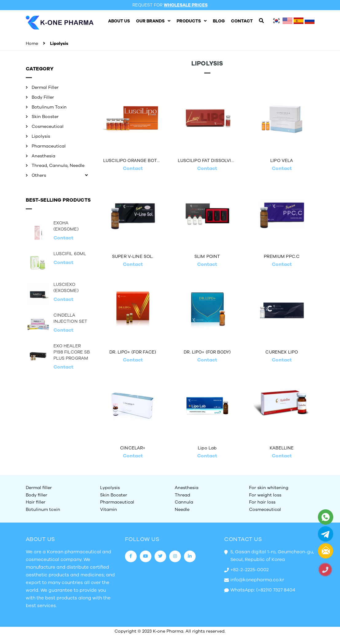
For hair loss (262, 502)
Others (39, 175)
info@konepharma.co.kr (257, 580)
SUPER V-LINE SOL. (132, 256)
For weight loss (265, 495)
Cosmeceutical (48, 126)
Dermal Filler (45, 87)
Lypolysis (110, 488)
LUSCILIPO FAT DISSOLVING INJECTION (221, 161)
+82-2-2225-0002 (249, 570)
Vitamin (108, 509)
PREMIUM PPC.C (281, 256)
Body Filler (43, 97)
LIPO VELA (281, 161)
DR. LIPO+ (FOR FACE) (132, 352)
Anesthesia (43, 156)
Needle (182, 509)
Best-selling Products (58, 200)
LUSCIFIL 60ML (69, 254)
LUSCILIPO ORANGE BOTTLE (134, 161)
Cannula (184, 502)
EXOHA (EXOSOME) (66, 226)
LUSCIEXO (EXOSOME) (66, 288)
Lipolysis (41, 136)
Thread (182, 495)
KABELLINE (282, 448)
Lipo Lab (207, 448)
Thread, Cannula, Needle (58, 165)
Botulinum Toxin (49, 107)
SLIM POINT (207, 256)
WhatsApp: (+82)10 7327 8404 (262, 590)
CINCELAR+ (132, 448)
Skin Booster (45, 117)
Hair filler (35, 502)
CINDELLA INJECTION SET (70, 318)
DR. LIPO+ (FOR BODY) (207, 352)
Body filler (36, 495)
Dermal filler (39, 488)
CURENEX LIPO (281, 352)
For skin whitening (268, 488)
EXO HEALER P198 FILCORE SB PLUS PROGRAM (71, 352)
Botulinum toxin (43, 509)
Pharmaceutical (49, 146)
